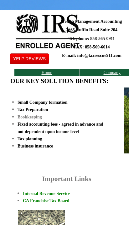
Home (46, 72)
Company (112, 72)
